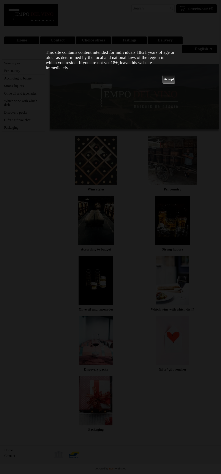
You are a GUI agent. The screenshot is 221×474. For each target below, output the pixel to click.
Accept (169, 79)
